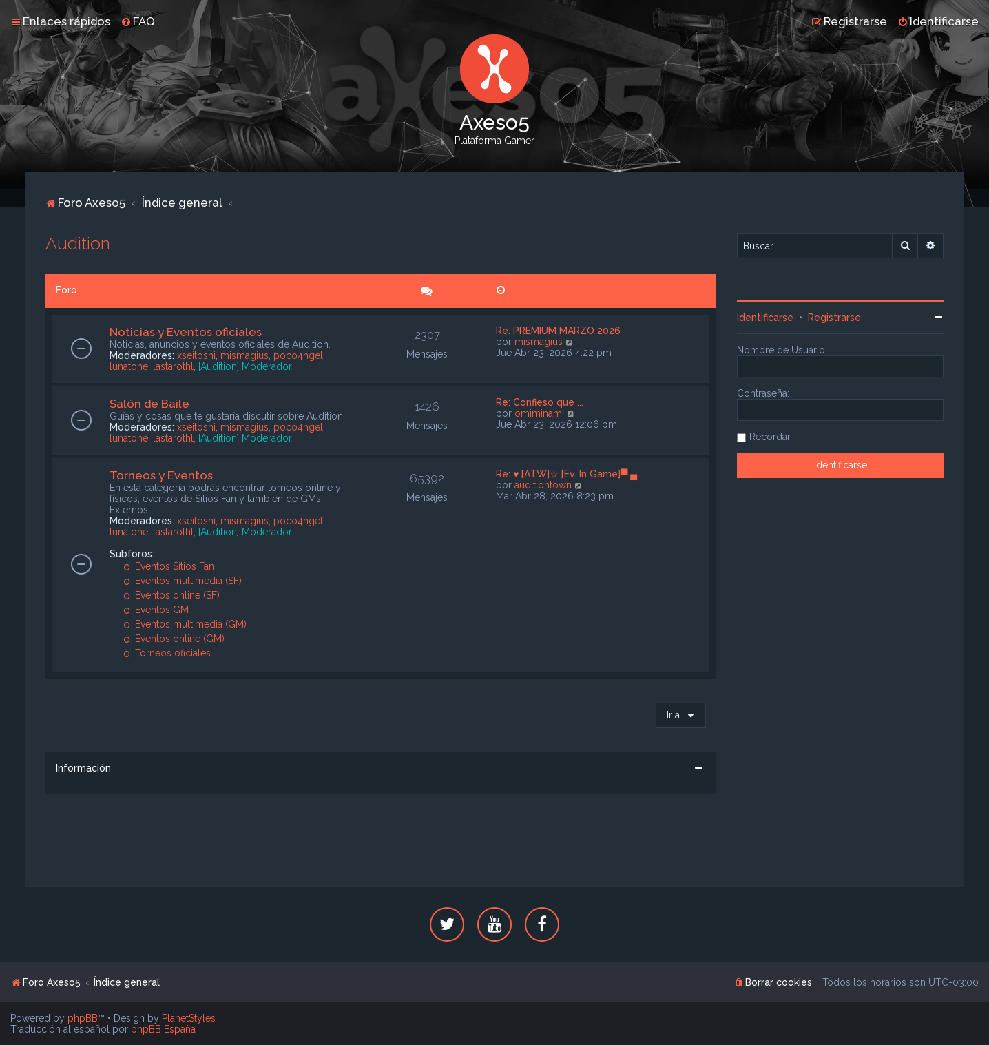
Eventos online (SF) (171, 595)
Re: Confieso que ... (539, 402)
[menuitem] (138, 21)
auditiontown (543, 484)
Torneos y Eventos (161, 475)
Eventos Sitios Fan (168, 566)
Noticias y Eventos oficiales (186, 332)
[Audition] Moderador (245, 366)
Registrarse (834, 317)
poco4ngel (298, 355)
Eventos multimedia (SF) (182, 580)
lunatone (129, 366)
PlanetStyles (189, 1018)
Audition (77, 243)
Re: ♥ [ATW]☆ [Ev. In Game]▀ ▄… (569, 473)
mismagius (244, 355)
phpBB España (163, 1029)
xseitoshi (196, 355)
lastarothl (173, 366)
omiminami (539, 413)
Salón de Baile (149, 404)
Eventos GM (156, 609)
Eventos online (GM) (174, 638)
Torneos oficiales (167, 653)
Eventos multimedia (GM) (185, 624)
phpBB (82, 1018)
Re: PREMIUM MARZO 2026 (558, 330)
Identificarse (765, 317)
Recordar (770, 436)
